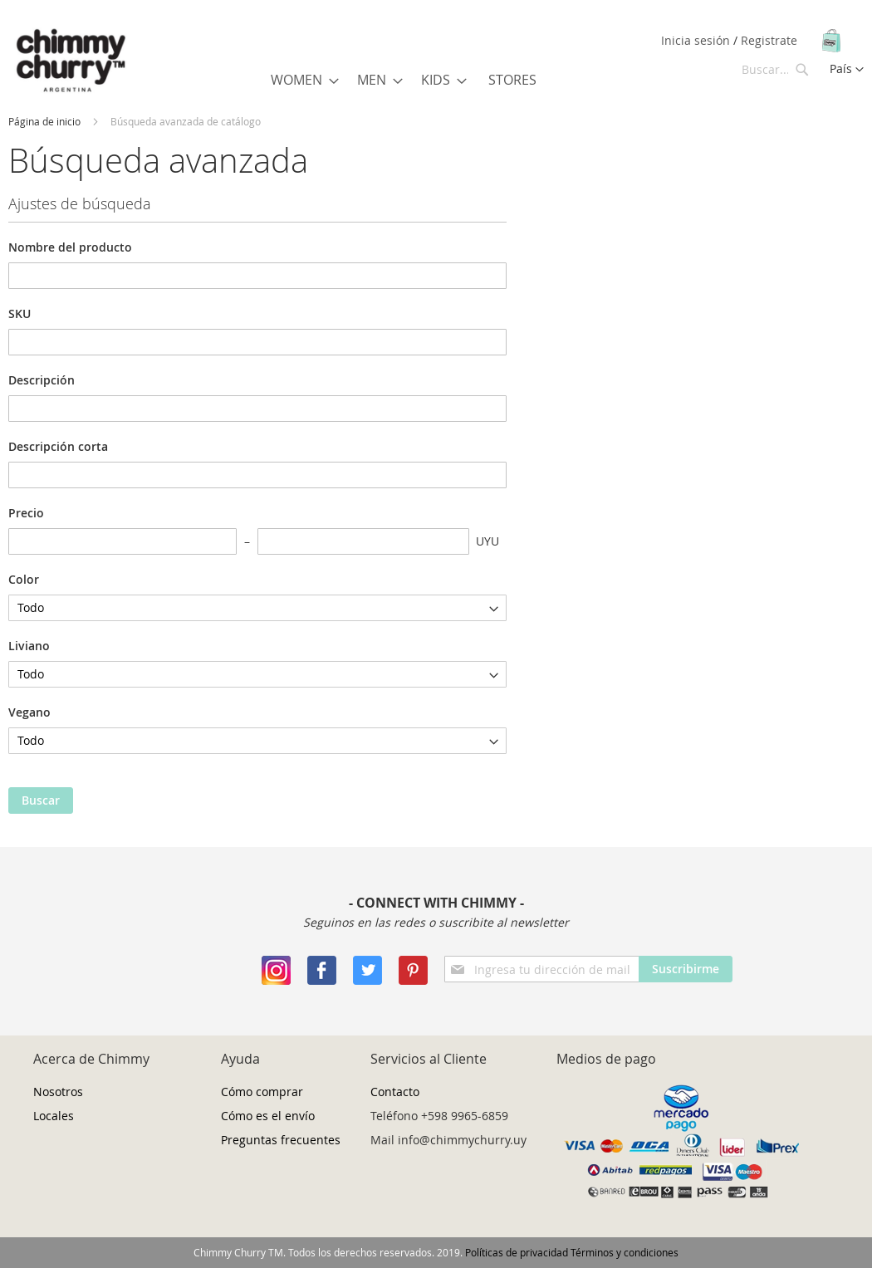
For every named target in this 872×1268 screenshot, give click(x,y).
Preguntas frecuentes (280, 1140)
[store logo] (70, 61)
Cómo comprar (262, 1091)
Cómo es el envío (268, 1116)
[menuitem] (300, 79)
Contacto (394, 1091)
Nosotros (58, 1091)
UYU (487, 541)
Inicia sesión (697, 40)
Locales (53, 1116)
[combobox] (775, 69)
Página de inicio (44, 121)
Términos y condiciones (624, 1252)
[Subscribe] (685, 969)
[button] (847, 70)
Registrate (769, 40)
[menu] (407, 80)
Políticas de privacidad (516, 1252)
